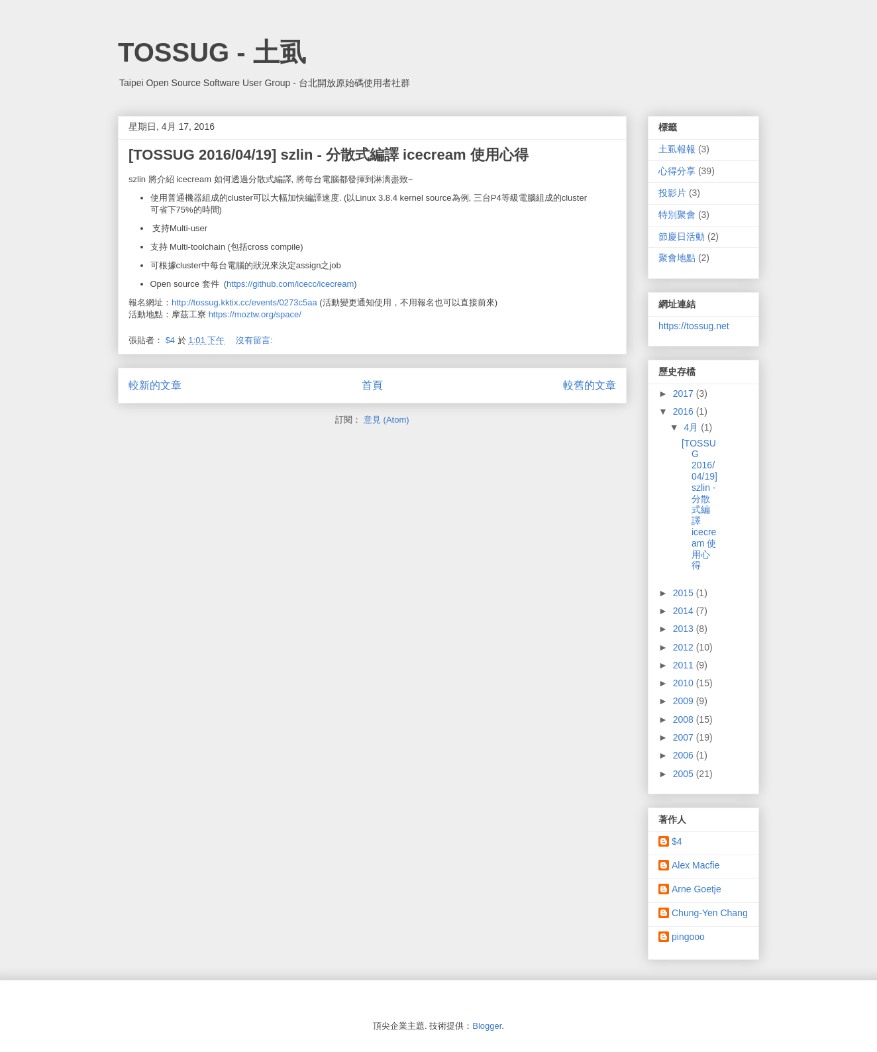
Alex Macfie (695, 865)
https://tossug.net (693, 326)
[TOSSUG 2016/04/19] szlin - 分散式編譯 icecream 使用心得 (329, 154)
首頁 (372, 385)
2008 (684, 719)
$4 (677, 841)
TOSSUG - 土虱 (212, 52)
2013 (684, 628)
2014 (684, 610)
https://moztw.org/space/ (255, 314)
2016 (684, 411)
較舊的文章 (589, 385)
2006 (684, 755)
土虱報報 (677, 149)
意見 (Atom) (386, 420)
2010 (684, 683)
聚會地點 (677, 257)
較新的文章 (155, 385)
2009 (684, 701)
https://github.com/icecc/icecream (290, 284)
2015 (684, 593)
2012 (684, 647)
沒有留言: (255, 340)
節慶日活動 (681, 236)
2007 (684, 737)
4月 (692, 427)
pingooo (688, 936)
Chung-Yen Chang (710, 913)
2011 (684, 665)
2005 (684, 773)
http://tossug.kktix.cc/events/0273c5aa (244, 302)
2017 (684, 393)
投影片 (672, 192)
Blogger (486, 1026)
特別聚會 (677, 214)
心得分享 (677, 171)
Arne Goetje (696, 889)
